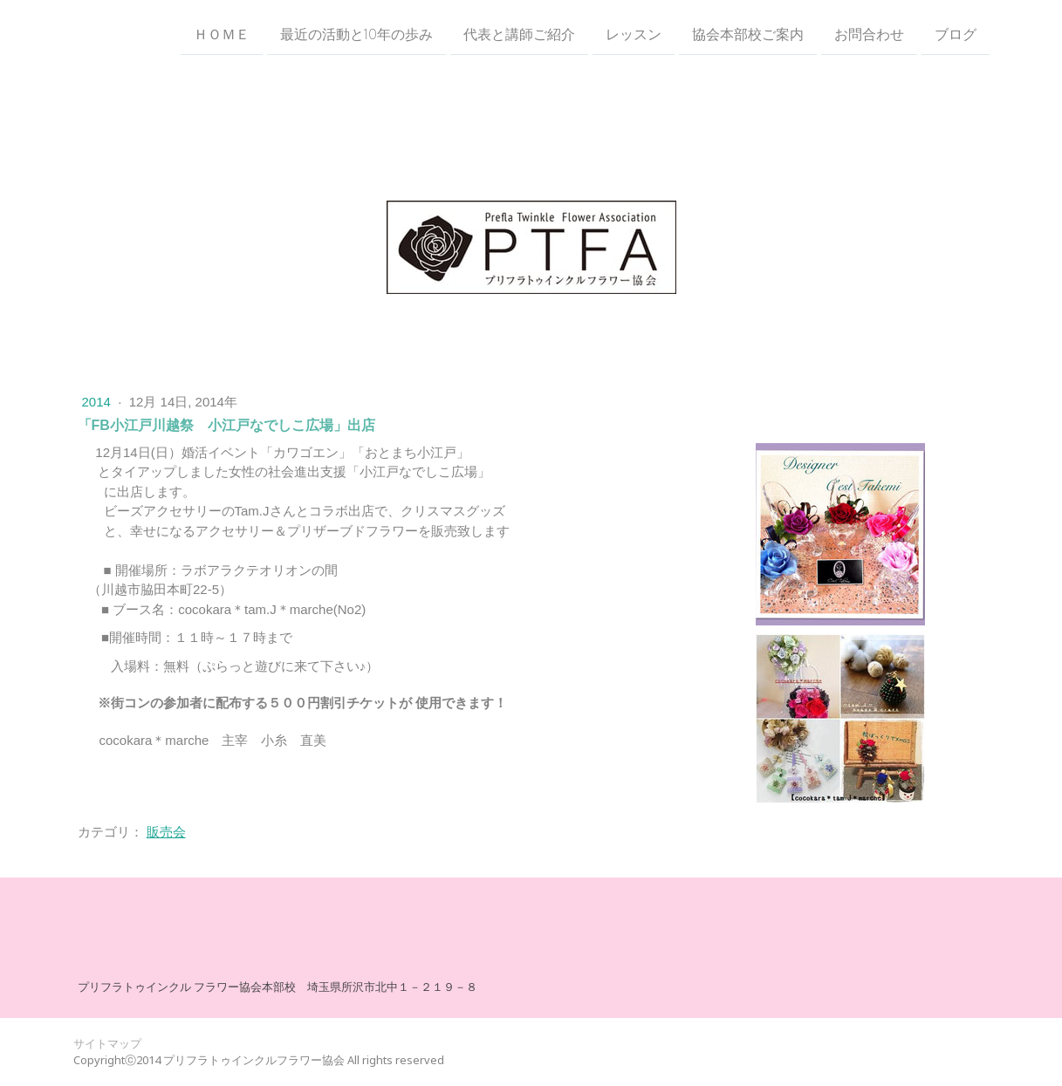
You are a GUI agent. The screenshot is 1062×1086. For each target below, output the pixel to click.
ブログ (955, 34)
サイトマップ (107, 1043)
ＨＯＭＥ (222, 34)
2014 (98, 401)
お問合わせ (869, 34)
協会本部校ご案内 (748, 34)
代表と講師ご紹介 (519, 34)
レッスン (633, 34)
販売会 (166, 831)
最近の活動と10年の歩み (356, 34)
